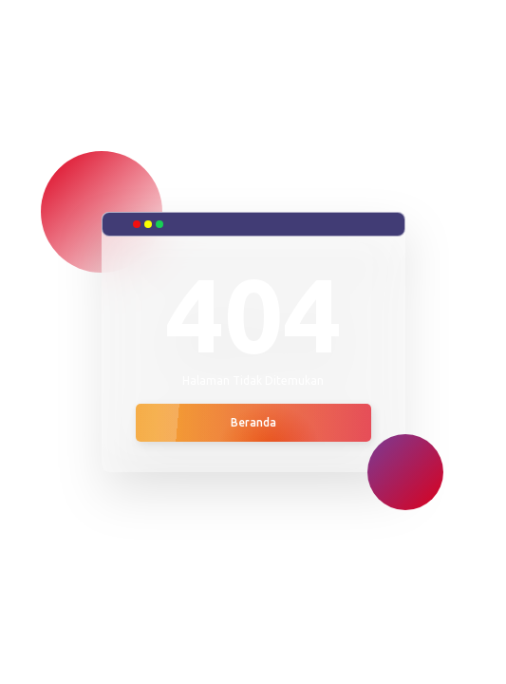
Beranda (253, 422)
